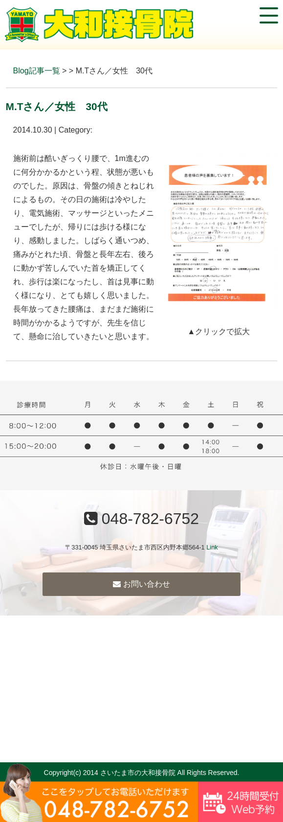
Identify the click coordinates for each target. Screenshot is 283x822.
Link (212, 547)
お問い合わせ (141, 584)
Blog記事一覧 (36, 71)
